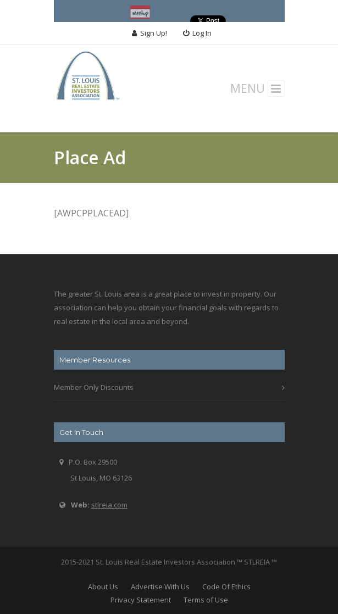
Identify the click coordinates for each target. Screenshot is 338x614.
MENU (257, 88)
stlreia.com (109, 505)
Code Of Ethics (226, 586)
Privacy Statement (140, 600)
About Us (103, 586)
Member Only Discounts (94, 387)
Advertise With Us (160, 586)
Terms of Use (206, 600)
